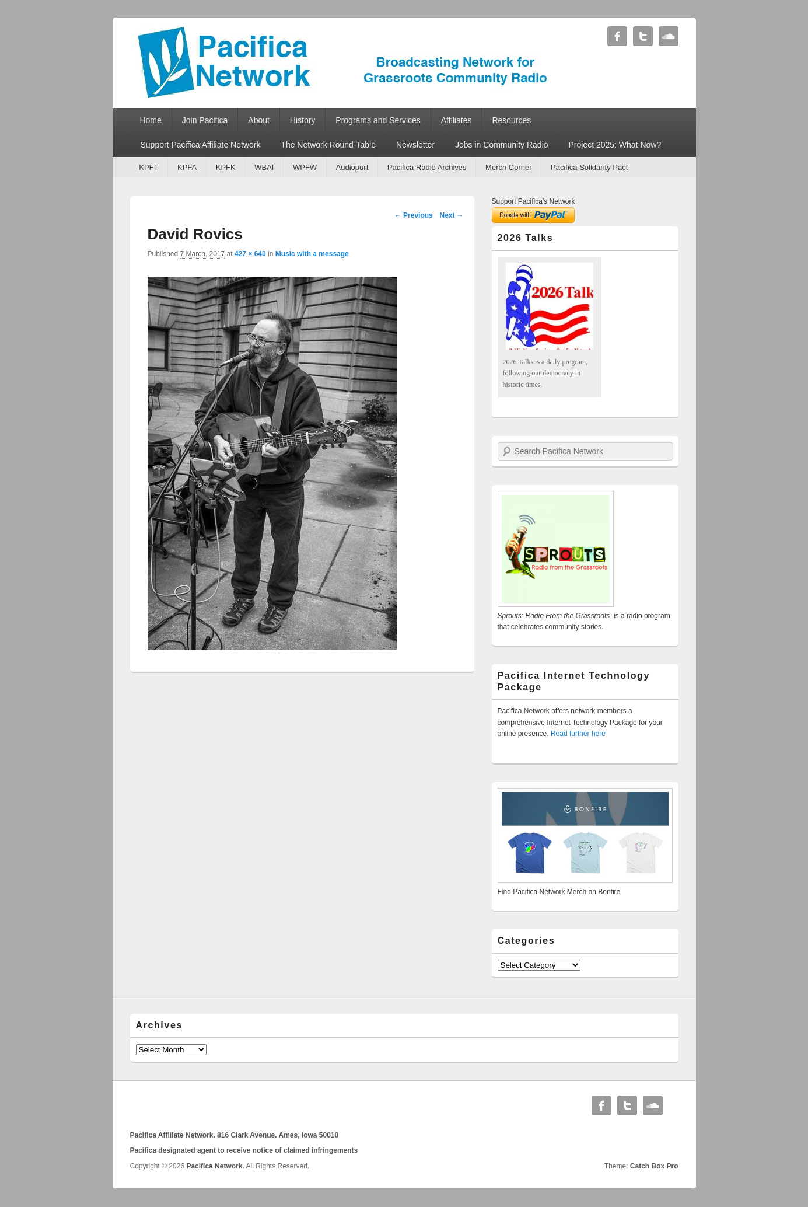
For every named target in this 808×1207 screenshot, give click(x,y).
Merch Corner (508, 167)
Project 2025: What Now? (614, 144)
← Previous (413, 215)
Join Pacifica (205, 120)
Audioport (352, 167)
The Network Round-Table (328, 144)
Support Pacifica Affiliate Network (200, 144)
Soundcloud (668, 36)
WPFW (305, 167)
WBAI (264, 167)
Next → (451, 215)
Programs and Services (378, 120)
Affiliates (456, 120)
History (303, 120)
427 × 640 (250, 254)
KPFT (148, 167)
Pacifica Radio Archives (427, 167)
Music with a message (312, 254)
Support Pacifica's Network (533, 201)
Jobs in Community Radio (501, 144)
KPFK (226, 167)
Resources (511, 120)
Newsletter (415, 144)
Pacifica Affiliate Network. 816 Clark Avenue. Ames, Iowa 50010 (234, 1135)
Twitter (643, 36)
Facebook (617, 36)
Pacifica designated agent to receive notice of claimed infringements (244, 1150)
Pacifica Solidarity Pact (589, 167)
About (259, 120)
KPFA (187, 167)
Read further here (578, 734)
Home (150, 120)
